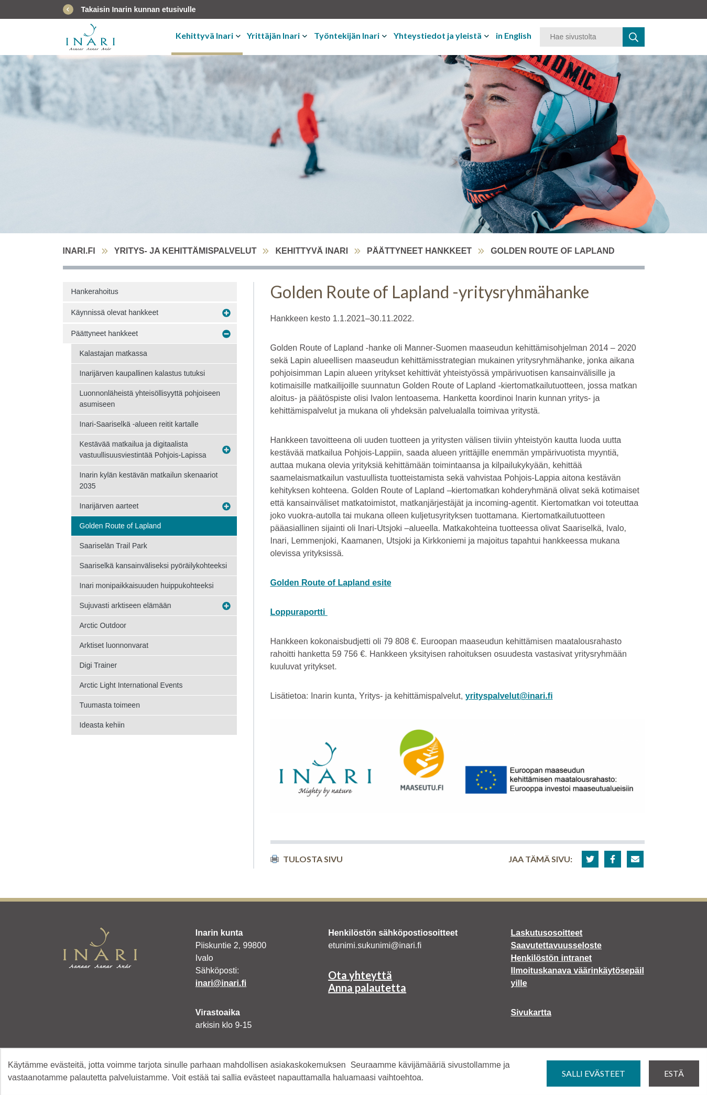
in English (513, 35)
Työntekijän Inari (346, 35)
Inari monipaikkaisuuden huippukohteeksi (147, 585)
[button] (590, 859)
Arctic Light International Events (131, 685)
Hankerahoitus (94, 291)
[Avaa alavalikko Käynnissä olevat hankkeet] (226, 313)
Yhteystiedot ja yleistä (438, 35)
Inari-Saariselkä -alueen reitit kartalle (139, 424)
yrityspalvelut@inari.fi (509, 695)
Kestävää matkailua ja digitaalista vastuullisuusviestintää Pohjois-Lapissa (143, 449)
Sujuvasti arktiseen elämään (125, 605)
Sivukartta (530, 1012)
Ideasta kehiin (102, 725)
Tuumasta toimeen (110, 705)
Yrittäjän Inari (273, 35)
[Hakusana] (581, 37)
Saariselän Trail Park (113, 545)
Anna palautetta (367, 987)
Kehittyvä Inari (204, 35)
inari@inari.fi (220, 983)
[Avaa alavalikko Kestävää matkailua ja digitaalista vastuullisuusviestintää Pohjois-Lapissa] (226, 450)
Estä (674, 1073)
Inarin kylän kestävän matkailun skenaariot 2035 (149, 480)
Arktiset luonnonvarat (114, 645)
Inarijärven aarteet (109, 506)
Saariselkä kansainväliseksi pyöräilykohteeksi (153, 565)
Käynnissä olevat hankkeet (115, 312)
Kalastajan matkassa (113, 353)
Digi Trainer (98, 665)
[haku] (634, 37)
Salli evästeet (593, 1073)
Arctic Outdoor (103, 625)
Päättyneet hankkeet (419, 250)
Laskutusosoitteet (546, 932)
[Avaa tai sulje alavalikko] (239, 35)
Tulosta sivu (306, 859)
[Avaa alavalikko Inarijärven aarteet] (226, 506)
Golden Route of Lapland (120, 526)
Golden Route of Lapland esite (330, 582)
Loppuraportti (299, 612)
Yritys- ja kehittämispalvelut (185, 250)
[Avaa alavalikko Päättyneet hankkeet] (226, 334)
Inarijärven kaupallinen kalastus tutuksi (142, 373)
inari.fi (79, 250)
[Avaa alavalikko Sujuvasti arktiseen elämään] (226, 606)
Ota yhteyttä (360, 975)
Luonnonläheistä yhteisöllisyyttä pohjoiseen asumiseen (150, 398)
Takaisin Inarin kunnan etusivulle (138, 9)
